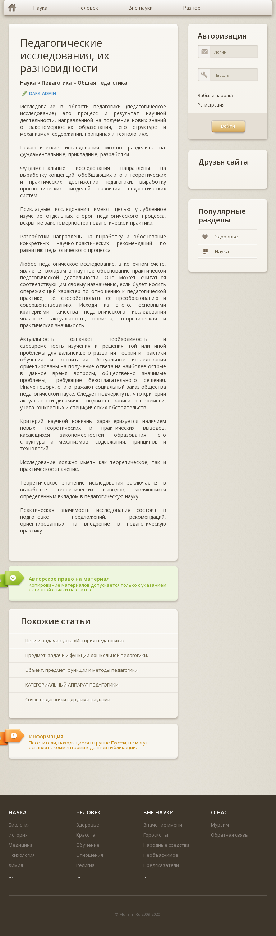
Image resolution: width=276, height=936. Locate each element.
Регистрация (211, 105)
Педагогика (57, 82)
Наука (28, 82)
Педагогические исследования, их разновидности (64, 55)
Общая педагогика (102, 82)
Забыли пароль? (215, 96)
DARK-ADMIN (42, 93)
